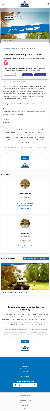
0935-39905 (25, 208)
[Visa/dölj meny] (2, 4)
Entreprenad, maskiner (16, 114)
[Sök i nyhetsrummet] (48, 4)
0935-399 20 (25, 248)
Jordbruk (22, 112)
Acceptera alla (40, 75)
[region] (25, 69)
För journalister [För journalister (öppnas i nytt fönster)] (25, 403)
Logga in (25, 408)
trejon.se (33, 104)
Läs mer (25, 158)
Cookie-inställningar (10, 75)
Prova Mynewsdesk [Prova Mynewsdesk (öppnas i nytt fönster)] (25, 400)
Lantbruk (28, 112)
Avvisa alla (27, 75)
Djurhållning (35, 112)
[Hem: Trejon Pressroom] (24, 4)
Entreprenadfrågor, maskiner (11, 112)
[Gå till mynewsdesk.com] (25, 395)
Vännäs (9, 122)
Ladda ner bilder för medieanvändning (35, 258)
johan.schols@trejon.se (25, 245)
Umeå (5, 122)
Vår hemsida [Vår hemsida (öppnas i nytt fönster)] (25, 376)
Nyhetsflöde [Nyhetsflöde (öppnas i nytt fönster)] (25, 405)
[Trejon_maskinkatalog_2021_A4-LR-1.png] (25, 276)
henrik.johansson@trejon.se (25, 205)
